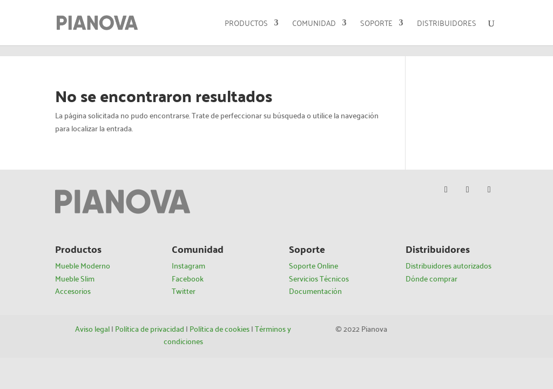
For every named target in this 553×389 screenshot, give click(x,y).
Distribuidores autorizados (448, 265)
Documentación (315, 291)
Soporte (376, 24)
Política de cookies (219, 328)
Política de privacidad (149, 328)
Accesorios (73, 291)
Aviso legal (92, 328)
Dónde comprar (431, 278)
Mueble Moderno (82, 265)
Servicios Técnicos (319, 278)
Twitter (183, 291)
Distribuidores (446, 24)
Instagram (188, 265)
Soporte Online (313, 265)
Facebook (188, 278)
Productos (246, 24)
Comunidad (314, 24)
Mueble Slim (75, 278)
